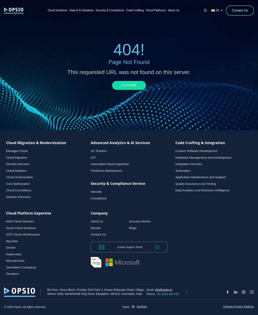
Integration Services (188, 164)
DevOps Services (17, 164)
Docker (11, 247)
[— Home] (14, 10)
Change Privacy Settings (238, 306)
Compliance (99, 198)
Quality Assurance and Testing (195, 183)
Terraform (12, 273)
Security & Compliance (110, 10)
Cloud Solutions (57, 10)
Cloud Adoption (16, 170)
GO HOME (129, 85)
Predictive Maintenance (106, 170)
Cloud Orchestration (19, 177)
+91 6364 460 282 (167, 294)
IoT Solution (99, 151)
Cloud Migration (16, 157)
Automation (183, 170)
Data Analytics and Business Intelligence (202, 190)
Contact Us (98, 234)
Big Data (12, 241)
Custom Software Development (196, 151)
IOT (93, 157)
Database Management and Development (203, 157)
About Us (173, 10)
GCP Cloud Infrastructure (23, 234)
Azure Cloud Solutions (21, 228)
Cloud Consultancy (18, 190)
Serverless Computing (21, 267)
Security (96, 191)
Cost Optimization (18, 183)
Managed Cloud (16, 151)
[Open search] (205, 10)
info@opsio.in (163, 289)
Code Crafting (135, 10)
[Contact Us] (240, 10)
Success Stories (140, 221)
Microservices (15, 260)
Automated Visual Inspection (110, 164)
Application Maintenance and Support (200, 177)
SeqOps (142, 306)
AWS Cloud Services (20, 221)
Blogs (133, 228)
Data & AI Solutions (81, 10)
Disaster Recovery (18, 197)
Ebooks (96, 228)
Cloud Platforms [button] (156, 10)
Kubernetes (14, 254)
